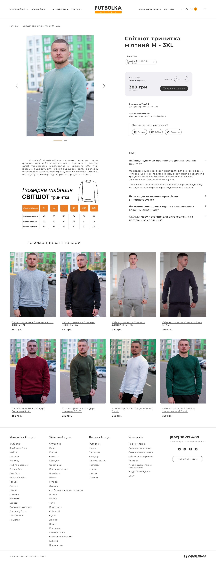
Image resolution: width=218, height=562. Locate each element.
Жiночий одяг (39, 9)
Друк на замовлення (140, 452)
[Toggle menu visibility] (205, 9)
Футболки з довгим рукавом (66, 490)
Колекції (76, 9)
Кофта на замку (58, 469)
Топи (52, 503)
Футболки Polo (18, 448)
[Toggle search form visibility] (182, 9)
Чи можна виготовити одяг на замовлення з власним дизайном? (161, 208)
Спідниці (54, 511)
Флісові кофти (18, 477)
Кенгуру (14, 460)
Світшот (14, 456)
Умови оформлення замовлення (140, 466)
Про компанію (136, 444)
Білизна (54, 541)
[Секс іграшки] (14, 26)
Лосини (53, 520)
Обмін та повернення (141, 456)
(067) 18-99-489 (184, 437)
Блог (131, 476)
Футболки (15, 444)
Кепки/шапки (57, 532)
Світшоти (94, 452)
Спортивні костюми (61, 536)
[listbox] (141, 62)
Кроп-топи (55, 507)
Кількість (168, 79)
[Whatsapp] (179, 449)
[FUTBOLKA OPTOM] (108, 10)
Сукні (52, 515)
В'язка (53, 477)
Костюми (15, 498)
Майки (53, 498)
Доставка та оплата (150, 9)
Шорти (14, 503)
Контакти (169, 9)
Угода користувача (139, 471)
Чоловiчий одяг (18, 9)
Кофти (13, 452)
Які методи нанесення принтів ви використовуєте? (153, 198)
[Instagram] (190, 449)
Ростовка (132, 56)
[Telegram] (196, 449)
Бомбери (15, 473)
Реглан (14, 486)
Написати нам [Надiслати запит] (187, 459)
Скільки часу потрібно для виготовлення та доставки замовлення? (161, 218)
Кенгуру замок (97, 460)
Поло (52, 448)
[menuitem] (19, 9)
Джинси (14, 494)
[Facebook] (184, 449)
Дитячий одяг (59, 9)
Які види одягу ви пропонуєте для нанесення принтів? (162, 162)
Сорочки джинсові (21, 507)
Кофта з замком (19, 465)
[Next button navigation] (104, 86)
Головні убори (18, 511)
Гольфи (14, 482)
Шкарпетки (16, 515)
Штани (14, 490)
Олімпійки (16, 469)
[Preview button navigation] (17, 86)
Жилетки (15, 520)
